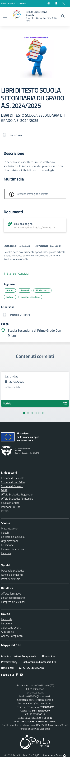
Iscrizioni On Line (10, 507)
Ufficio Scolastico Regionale (16, 494)
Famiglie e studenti (12, 575)
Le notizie (6, 619)
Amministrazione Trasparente (18, 656)
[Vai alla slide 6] (43, 413)
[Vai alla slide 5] (39, 413)
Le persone (7, 545)
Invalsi (4, 511)
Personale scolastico (12, 570)
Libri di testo (42, 290)
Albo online (7, 632)
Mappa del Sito (11, 645)
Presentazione (9, 528)
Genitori (25, 290)
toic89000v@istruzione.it (38, 696)
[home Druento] (33, 16)
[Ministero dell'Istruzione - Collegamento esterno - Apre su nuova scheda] (13, 3)
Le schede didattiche (13, 598)
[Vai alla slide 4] (36, 413)
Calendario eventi (11, 627)
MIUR (4, 490)
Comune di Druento (12, 486)
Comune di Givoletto (12, 478)
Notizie (9, 297)
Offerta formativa (11, 593)
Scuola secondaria (30, 297)
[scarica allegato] (35, 225)
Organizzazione (9, 541)
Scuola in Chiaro (10, 503)
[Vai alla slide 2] (28, 413)
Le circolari (7, 623)
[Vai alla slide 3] (32, 413)
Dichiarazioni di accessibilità (39, 662)
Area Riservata (31, 668)
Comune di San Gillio (13, 482)
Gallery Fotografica (12, 636)
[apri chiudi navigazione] (5, 16)
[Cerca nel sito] (63, 16)
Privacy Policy (9, 662)
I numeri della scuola (13, 549)
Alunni (9, 290)
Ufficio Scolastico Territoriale (17, 498)
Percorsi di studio (10, 579)
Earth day (11, 376)
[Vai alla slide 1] (24, 413)
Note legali (7, 668)
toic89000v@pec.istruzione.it (37, 703)
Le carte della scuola (13, 537)
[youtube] (21, 674)
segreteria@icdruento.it (41, 700)
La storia (6, 553)
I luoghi (5, 532)
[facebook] (16, 674)
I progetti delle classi (13, 602)
